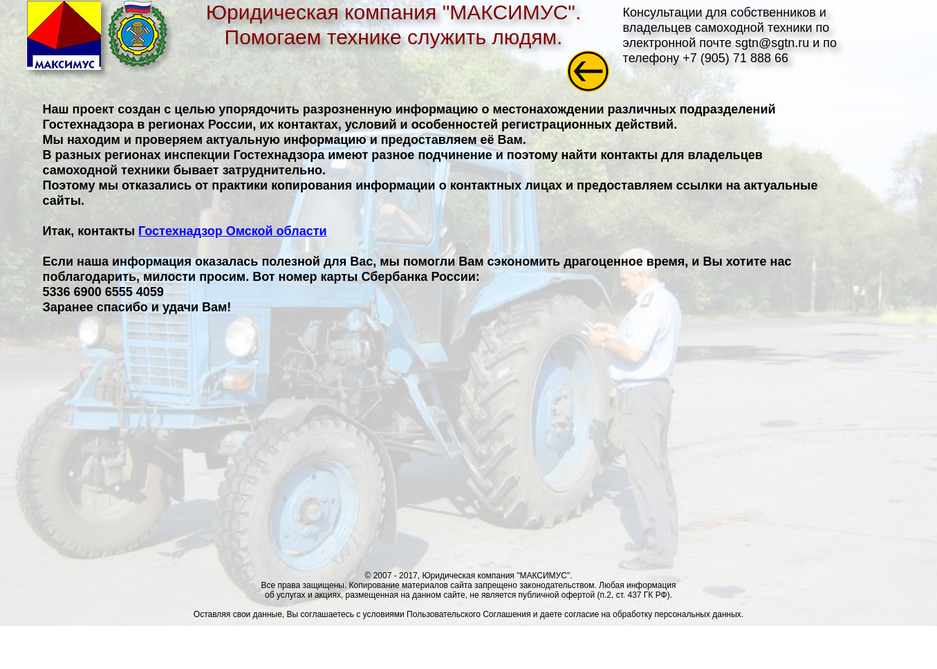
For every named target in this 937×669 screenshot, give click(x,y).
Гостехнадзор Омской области (232, 231)
